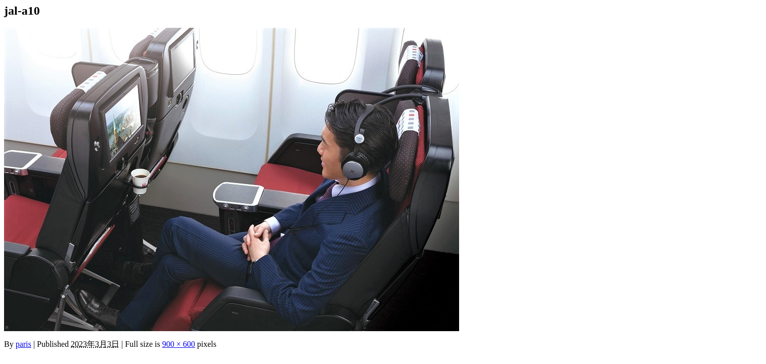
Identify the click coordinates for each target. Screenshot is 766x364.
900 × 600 (178, 344)
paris (23, 344)
